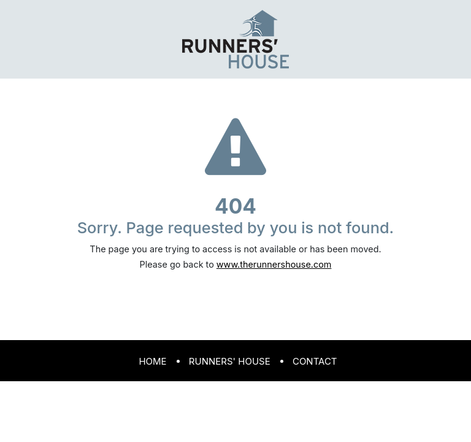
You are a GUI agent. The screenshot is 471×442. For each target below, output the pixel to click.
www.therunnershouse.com (274, 264)
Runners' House (229, 361)
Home (152, 361)
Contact (315, 361)
